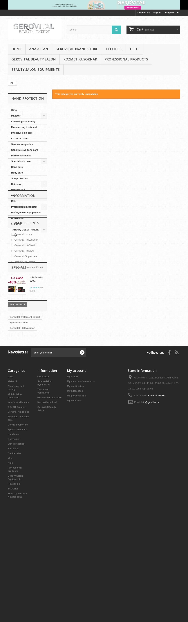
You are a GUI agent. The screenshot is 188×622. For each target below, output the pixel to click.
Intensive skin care (21, 132)
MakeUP (16, 115)
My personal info (76, 497)
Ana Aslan (38, 49)
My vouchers (74, 502)
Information (23, 249)
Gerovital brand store (77, 49)
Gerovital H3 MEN (24, 304)
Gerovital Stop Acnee (25, 310)
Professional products (126, 59)
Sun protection (19, 178)
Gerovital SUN (18, 430)
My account (76, 472)
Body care (17, 172)
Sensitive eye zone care (24, 150)
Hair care (16, 184)
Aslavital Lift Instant (24, 315)
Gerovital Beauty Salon (33, 59)
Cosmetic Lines (25, 278)
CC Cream (15, 419)
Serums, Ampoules (22, 144)
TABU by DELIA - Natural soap (25, 232)
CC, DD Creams (20, 138)
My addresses (75, 492)
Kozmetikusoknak (80, 59)
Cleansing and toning (23, 121)
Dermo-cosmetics (21, 155)
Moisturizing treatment (24, 127)
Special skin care (21, 161)
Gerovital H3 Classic (25, 299)
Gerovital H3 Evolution (26, 293)
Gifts (134, 49)
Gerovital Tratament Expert (25, 397)
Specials (18, 335)
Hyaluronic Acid (19, 402)
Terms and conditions (25, 259)
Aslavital (34, 430)
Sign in (157, 12)
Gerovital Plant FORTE (22, 413)
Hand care (17, 167)
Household (17, 218)
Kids (13, 201)
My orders (72, 478)
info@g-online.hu (150, 504)
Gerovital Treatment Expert (28, 321)
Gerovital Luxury (23, 288)
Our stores (20, 264)
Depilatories (18, 189)
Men (13, 195)
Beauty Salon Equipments (35, 69)
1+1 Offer (114, 49)
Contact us (144, 12)
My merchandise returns (81, 483)
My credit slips (75, 488)
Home (16, 49)
